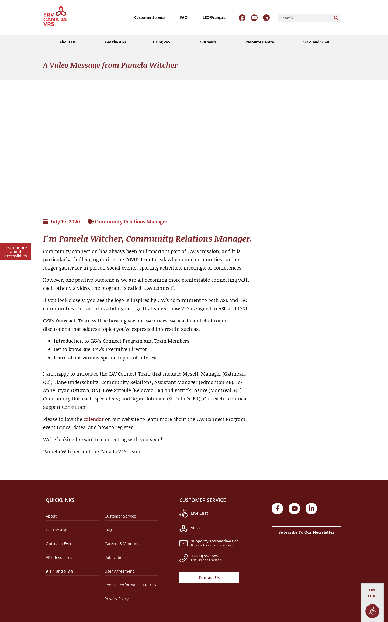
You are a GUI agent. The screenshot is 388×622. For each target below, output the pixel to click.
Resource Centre (261, 42)
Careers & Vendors (121, 543)
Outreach (209, 42)
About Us (68, 42)
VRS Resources (59, 557)
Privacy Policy (117, 598)
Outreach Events (61, 543)
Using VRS (163, 42)
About (51, 516)
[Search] (336, 18)
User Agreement (119, 571)
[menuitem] (214, 17)
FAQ (184, 17)
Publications (116, 557)
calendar (94, 419)
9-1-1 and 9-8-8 (316, 42)
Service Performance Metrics (130, 584)
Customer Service (149, 17)
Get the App (115, 42)
